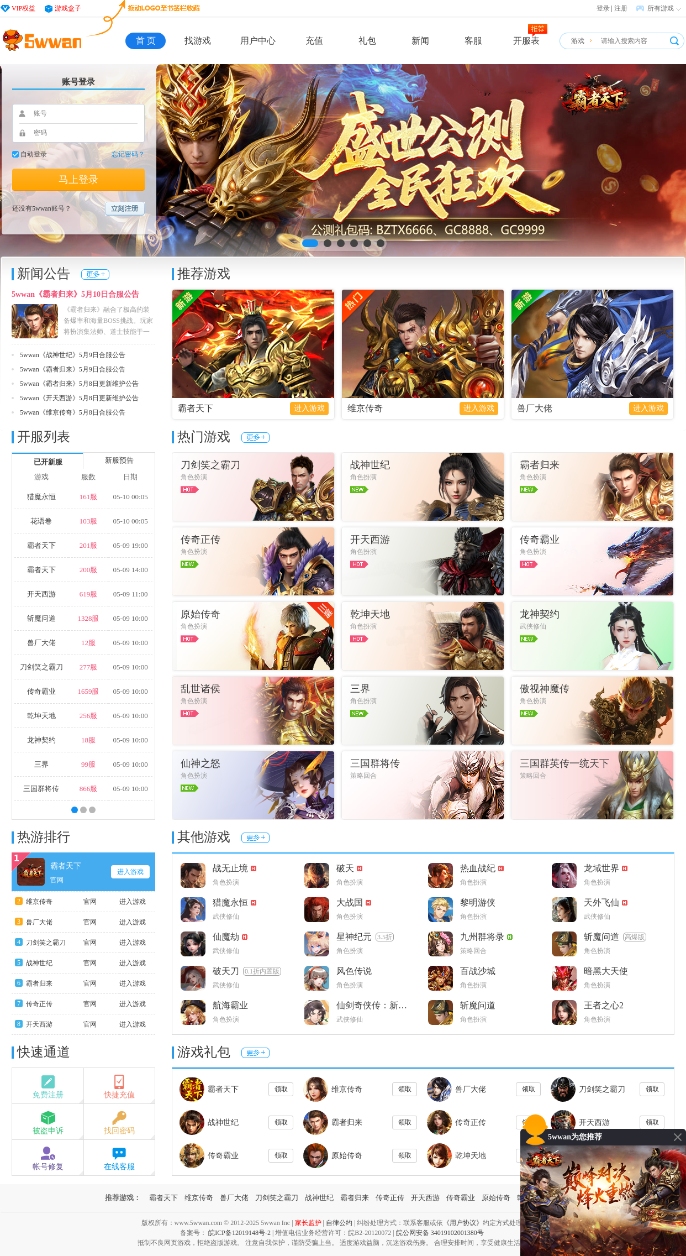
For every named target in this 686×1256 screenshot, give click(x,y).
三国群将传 (41, 788)
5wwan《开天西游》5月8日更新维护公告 (79, 398)
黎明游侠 (477, 902)
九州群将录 (486, 936)
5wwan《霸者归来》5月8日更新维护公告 (79, 384)
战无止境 (234, 868)
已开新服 (48, 462)
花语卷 (41, 521)
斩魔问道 (41, 618)
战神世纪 (39, 963)
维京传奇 (39, 902)
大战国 (353, 902)
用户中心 (258, 40)
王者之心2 (604, 1005)
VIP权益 (23, 8)
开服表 (526, 40)
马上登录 (78, 179)
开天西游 (41, 594)
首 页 (146, 40)
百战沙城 (477, 971)
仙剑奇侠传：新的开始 (376, 1005)
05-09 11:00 (130, 594)
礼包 (367, 40)
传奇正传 (39, 1004)
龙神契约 (41, 740)
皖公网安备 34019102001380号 (440, 1233)
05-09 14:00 (130, 570)
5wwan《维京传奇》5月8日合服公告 (72, 412)
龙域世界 (605, 868)
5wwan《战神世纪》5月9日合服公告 (72, 355)
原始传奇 (346, 1156)
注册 (620, 8)
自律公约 (339, 1223)
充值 (314, 40)
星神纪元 (365, 936)
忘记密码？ (128, 154)
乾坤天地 (41, 715)
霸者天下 (41, 545)
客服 (473, 40)
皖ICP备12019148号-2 (239, 1233)
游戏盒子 (68, 8)
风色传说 (354, 971)
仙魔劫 (230, 936)
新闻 (420, 40)
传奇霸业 (41, 691)
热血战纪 (482, 868)
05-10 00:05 (130, 497)
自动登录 (33, 154)
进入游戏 (130, 872)
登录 (603, 8)
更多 (95, 274)
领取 (281, 1089)
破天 (349, 868)
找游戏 (197, 40)
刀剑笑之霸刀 (41, 667)
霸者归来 (39, 983)
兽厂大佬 (41, 643)
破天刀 (247, 971)
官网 (57, 880)
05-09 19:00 (130, 545)
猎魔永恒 (41, 497)
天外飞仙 (605, 902)
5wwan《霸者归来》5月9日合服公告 (72, 369)
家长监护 (308, 1223)
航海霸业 (230, 1005)
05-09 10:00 (130, 618)
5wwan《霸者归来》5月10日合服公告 (75, 294)
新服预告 (119, 460)
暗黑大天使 (606, 971)
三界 (41, 764)
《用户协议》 (463, 1223)
